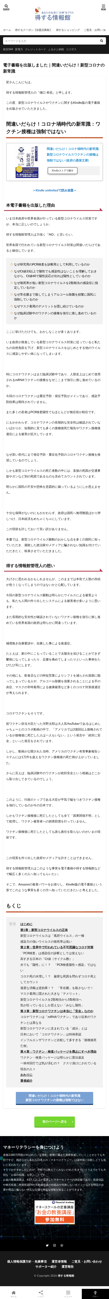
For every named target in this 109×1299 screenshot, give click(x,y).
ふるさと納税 (56, 49)
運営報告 (68, 1266)
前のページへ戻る (54, 1121)
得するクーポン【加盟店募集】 (33, 30)
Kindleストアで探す (62, 170)
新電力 (19, 49)
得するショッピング (68, 30)
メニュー (68, 1293)
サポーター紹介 (46, 1266)
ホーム (7, 30)
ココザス (71, 49)
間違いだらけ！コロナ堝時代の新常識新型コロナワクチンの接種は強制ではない (54, 1098)
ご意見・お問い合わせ (86, 1261)
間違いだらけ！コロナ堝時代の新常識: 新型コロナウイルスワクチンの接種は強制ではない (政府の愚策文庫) (73, 154)
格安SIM (8, 49)
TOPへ (95, 1293)
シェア (40, 1294)
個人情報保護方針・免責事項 (27, 1261)
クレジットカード (35, 49)
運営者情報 (59, 1261)
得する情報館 (66, 1275)
